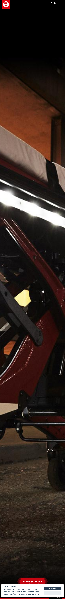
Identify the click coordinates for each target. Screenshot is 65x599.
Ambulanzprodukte (32, 583)
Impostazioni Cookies (55, 598)
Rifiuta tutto (52, 593)
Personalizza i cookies (33, 594)
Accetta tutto (52, 588)
